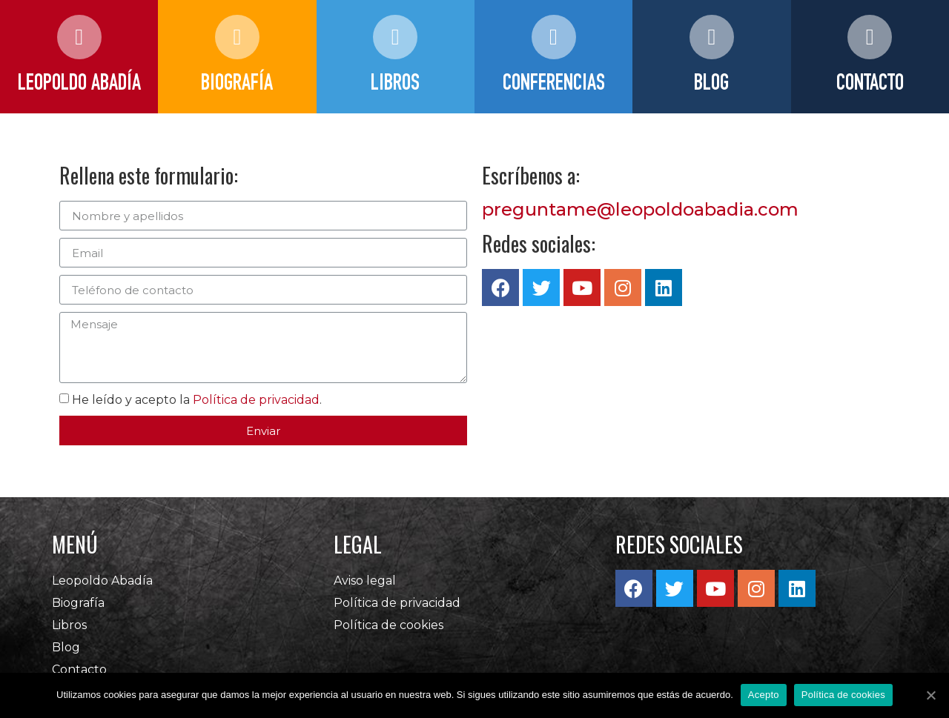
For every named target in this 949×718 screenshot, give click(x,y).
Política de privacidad (256, 400)
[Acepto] (930, 695)
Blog (66, 647)
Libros (69, 625)
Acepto (763, 694)
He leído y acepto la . (197, 400)
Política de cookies (388, 625)
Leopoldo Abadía (102, 581)
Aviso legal (365, 581)
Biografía (78, 603)
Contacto (79, 669)
